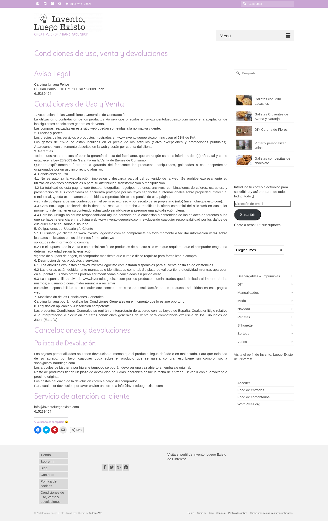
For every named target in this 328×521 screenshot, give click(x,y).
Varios (242, 342)
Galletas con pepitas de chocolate (272, 160)
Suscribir (247, 214)
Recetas (244, 317)
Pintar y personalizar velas (270, 145)
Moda (242, 301)
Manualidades (248, 292)
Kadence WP (95, 513)
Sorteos (243, 333)
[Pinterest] (126, 467)
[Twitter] (112, 467)
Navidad (244, 309)
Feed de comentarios (254, 397)
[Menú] (255, 35)
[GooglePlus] (119, 467)
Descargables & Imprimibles (259, 276)
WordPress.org (249, 404)
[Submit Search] (244, 4)
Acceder (244, 383)
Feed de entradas (251, 390)
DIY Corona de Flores (271, 129)
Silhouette (245, 325)
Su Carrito (78, 3)
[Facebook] (105, 467)
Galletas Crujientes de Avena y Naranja (271, 116)
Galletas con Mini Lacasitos (268, 101)
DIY (240, 284)
